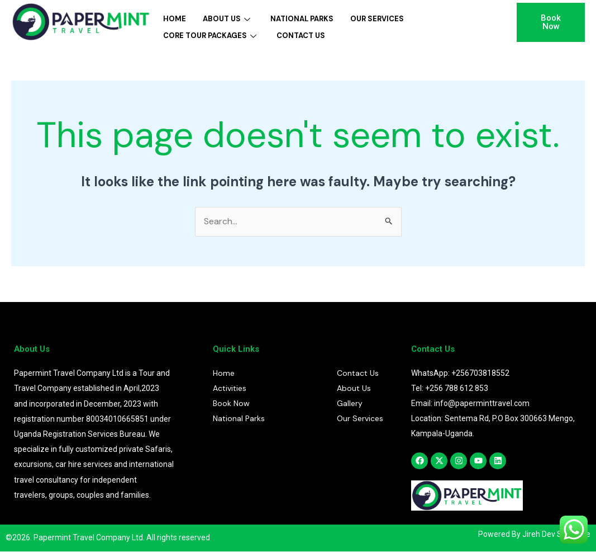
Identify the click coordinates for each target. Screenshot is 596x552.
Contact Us (300, 34)
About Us (226, 18)
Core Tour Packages (209, 34)
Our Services (377, 18)
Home (174, 18)
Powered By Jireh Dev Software (534, 535)
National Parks (301, 18)
